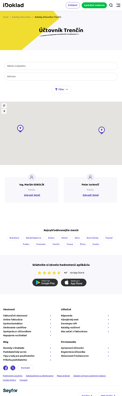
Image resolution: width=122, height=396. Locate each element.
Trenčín (31, 190)
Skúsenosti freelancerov (75, 356)
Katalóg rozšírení (70, 328)
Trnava (70, 244)
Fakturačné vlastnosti (15, 316)
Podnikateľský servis (15, 352)
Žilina (82, 244)
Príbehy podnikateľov (15, 360)
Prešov (26, 244)
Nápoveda (66, 316)
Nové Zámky (92, 238)
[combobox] (61, 77)
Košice (51, 238)
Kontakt (25, 368)
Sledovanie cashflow (14, 328)
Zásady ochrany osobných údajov (89, 376)
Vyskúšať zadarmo (94, 5)
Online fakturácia (12, 320)
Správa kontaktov (13, 324)
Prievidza (40, 244)
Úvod (5, 17)
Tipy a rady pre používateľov (18, 356)
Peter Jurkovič (90, 185)
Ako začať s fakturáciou (74, 332)
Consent (23, 380)
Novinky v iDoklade (13, 348)
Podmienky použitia (12, 376)
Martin (64, 238)
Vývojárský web (69, 320)
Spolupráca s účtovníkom (17, 332)
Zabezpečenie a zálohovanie (39, 376)
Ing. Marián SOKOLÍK (31, 185)
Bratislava (14, 238)
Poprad (108, 238)
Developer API (69, 324)
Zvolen (95, 244)
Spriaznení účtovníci (72, 348)
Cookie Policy (9, 380)
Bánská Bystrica (33, 238)
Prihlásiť (73, 5)
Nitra (77, 238)
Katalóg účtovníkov (21, 17)
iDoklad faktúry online (13, 5)
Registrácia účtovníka (73, 352)
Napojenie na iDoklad (15, 336)
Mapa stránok (63, 376)
